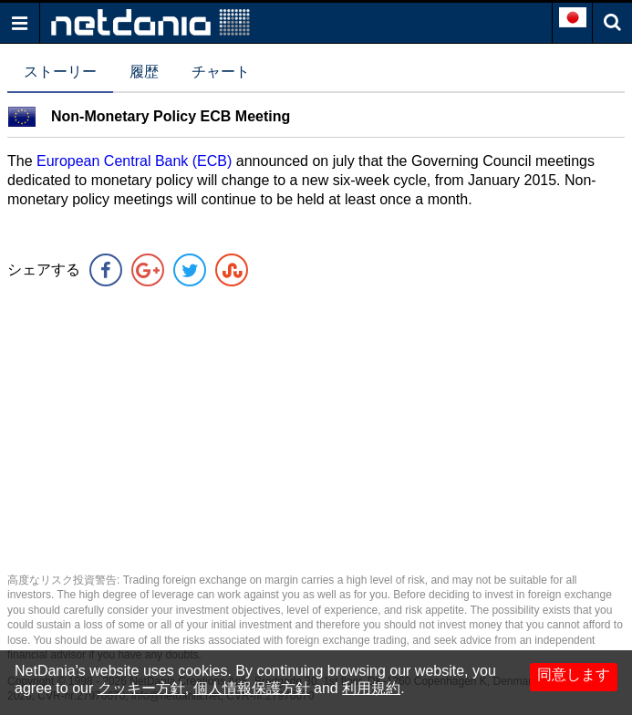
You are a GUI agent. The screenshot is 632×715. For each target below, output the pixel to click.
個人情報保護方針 (251, 688)
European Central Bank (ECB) (134, 161)
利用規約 (371, 688)
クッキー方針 (141, 688)
